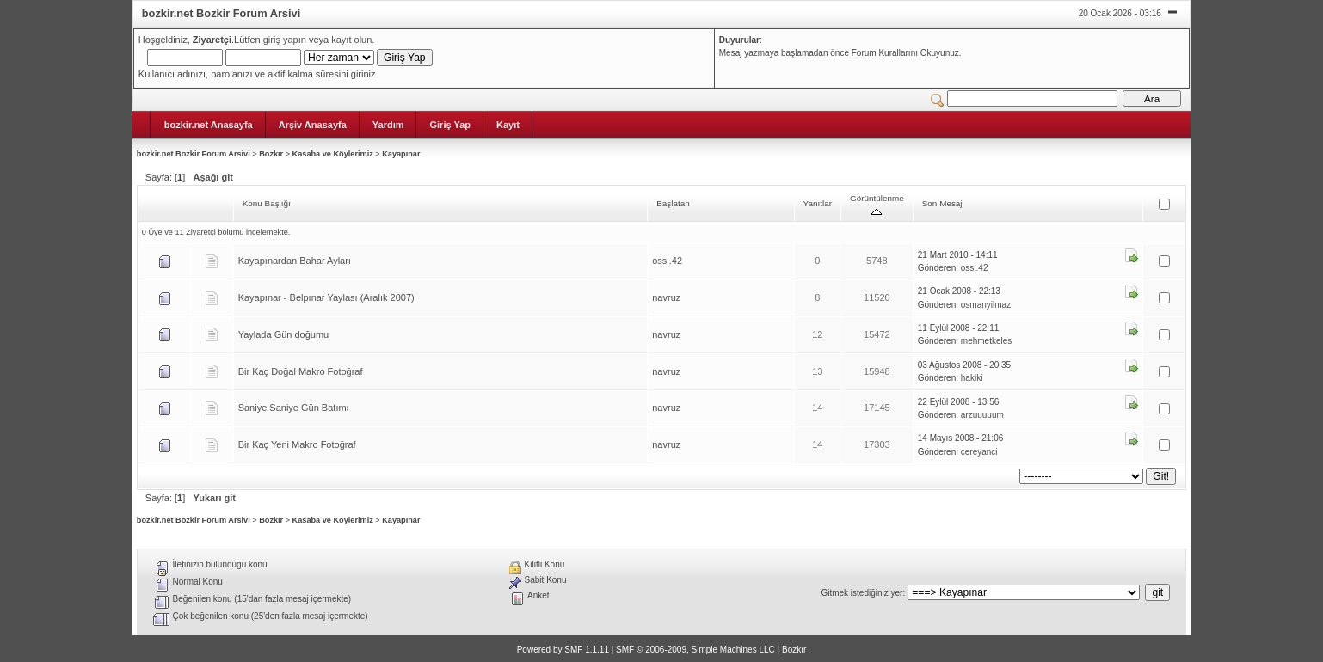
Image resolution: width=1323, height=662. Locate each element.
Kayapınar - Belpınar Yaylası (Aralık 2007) (326, 297)
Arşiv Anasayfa (313, 125)
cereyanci (979, 452)
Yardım (388, 125)
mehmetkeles (986, 341)
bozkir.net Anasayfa (208, 125)
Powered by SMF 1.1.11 (563, 649)
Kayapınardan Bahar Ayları (294, 260)
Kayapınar (401, 154)
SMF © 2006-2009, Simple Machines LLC (695, 649)
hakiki (972, 378)
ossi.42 (667, 260)
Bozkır (271, 154)
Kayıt (508, 125)
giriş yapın (284, 39)
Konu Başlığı (267, 203)
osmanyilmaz (986, 305)
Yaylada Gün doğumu (283, 334)
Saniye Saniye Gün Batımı (293, 407)
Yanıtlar (817, 203)
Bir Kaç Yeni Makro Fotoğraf (297, 444)
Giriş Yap (450, 125)
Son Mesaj (942, 203)
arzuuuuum (982, 415)
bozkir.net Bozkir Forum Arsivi (193, 154)
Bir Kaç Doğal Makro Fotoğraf (300, 371)
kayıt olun (351, 39)
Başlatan (673, 203)
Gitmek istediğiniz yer (861, 593)
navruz (666, 297)
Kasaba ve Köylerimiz (332, 154)
